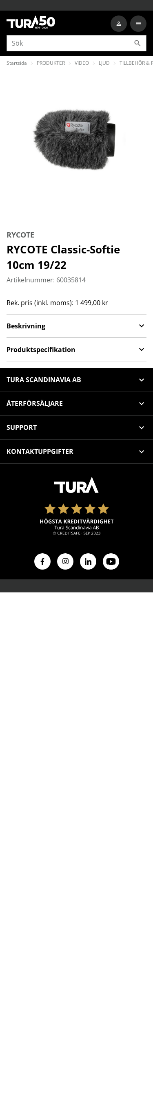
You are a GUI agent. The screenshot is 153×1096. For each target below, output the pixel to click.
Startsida (17, 62)
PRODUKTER (51, 62)
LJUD (104, 62)
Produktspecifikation (76, 349)
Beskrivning (76, 326)
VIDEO (82, 62)
